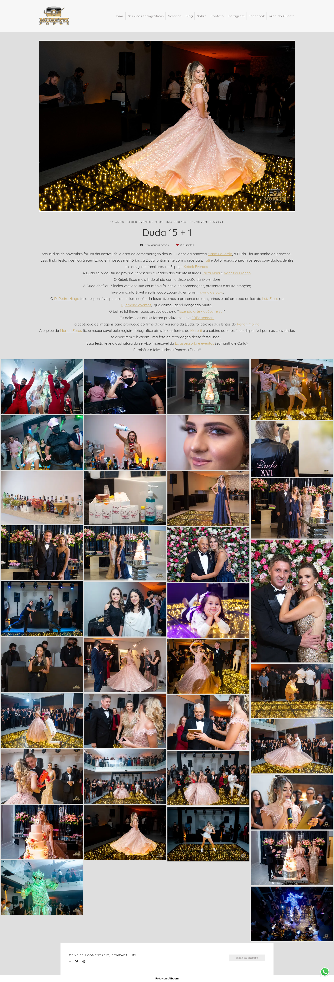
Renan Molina (248, 324)
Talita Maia (211, 273)
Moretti (196, 331)
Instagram (236, 16)
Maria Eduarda (220, 254)
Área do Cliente (282, 16)
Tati (207, 260)
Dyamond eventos (136, 305)
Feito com (167, 978)
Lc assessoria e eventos (194, 343)
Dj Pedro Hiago (66, 299)
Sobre (202, 16)
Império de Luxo (210, 292)
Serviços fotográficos (146, 16)
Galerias (175, 16)
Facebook (257, 16)
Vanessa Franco (237, 273)
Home (119, 16)
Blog (189, 16)
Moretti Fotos (71, 331)
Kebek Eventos (196, 267)
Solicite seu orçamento (247, 957)
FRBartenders (202, 318)
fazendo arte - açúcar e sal (201, 311)
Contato (217, 16)
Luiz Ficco (270, 299)
